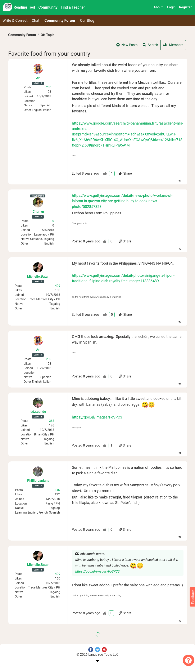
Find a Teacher (73, 7)
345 (57, 490)
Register (185, 7)
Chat (36, 20)
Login (171, 7)
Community (48, 7)
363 (51, 421)
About (158, 7)
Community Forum (22, 35)
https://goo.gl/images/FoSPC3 (97, 417)
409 (57, 286)
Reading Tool (24, 7)
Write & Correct (15, 20)
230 (48, 87)
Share (125, 173)
